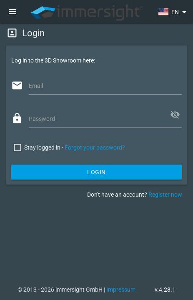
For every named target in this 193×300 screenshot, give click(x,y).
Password (42, 118)
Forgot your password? (95, 147)
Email (36, 85)
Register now (165, 194)
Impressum (120, 289)
